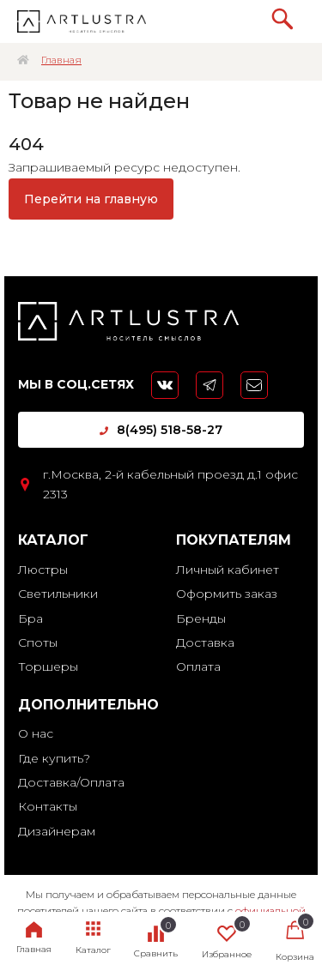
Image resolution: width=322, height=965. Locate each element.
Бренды (201, 618)
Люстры (43, 569)
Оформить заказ (226, 593)
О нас (35, 733)
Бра (30, 618)
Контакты (47, 806)
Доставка (205, 642)
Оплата (198, 666)
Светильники (58, 593)
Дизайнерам (56, 831)
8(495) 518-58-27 (161, 429)
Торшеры (48, 666)
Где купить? (54, 758)
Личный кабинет (227, 569)
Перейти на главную (91, 199)
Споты (38, 642)
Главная (61, 59)
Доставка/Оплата (71, 782)
